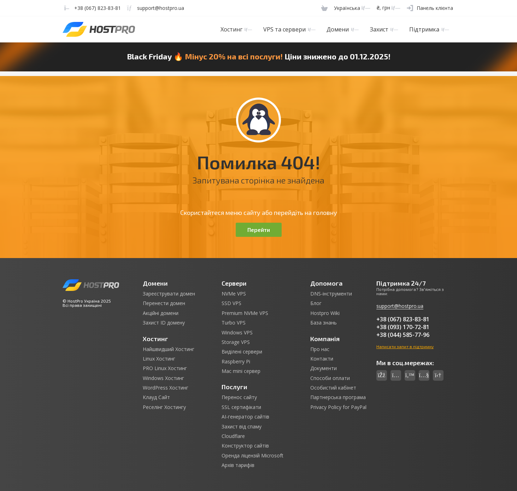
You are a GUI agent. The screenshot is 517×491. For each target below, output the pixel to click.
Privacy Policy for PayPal (338, 407)
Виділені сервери (242, 352)
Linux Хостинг (159, 359)
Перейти (258, 229)
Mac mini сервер (241, 371)
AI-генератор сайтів (245, 417)
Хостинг (236, 29)
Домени (342, 29)
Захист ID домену (164, 323)
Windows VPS (237, 332)
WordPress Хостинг (165, 388)
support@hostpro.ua (399, 306)
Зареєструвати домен (169, 294)
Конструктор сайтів (245, 446)
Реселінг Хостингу (164, 407)
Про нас (319, 349)
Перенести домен (164, 303)
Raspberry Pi (236, 361)
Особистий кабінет (333, 388)
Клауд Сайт (156, 397)
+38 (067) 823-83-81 (402, 319)
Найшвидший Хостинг (168, 349)
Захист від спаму (242, 426)
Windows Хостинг (163, 378)
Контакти (321, 359)
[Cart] (324, 8)
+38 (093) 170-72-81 (402, 327)
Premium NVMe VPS (245, 313)
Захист (384, 29)
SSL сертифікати (241, 407)
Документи (323, 368)
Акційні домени (160, 313)
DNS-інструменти (331, 294)
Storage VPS (236, 342)
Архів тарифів (238, 465)
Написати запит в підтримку (405, 346)
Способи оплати (330, 378)
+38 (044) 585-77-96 (402, 335)
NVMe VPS (234, 294)
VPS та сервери (289, 29)
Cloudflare (233, 436)
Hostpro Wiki (325, 313)
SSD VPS (231, 303)
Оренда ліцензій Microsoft (252, 455)
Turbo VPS (234, 323)
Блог (316, 303)
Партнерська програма (338, 397)
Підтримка (429, 29)
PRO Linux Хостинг (165, 368)
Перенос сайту (239, 397)
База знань (323, 323)
